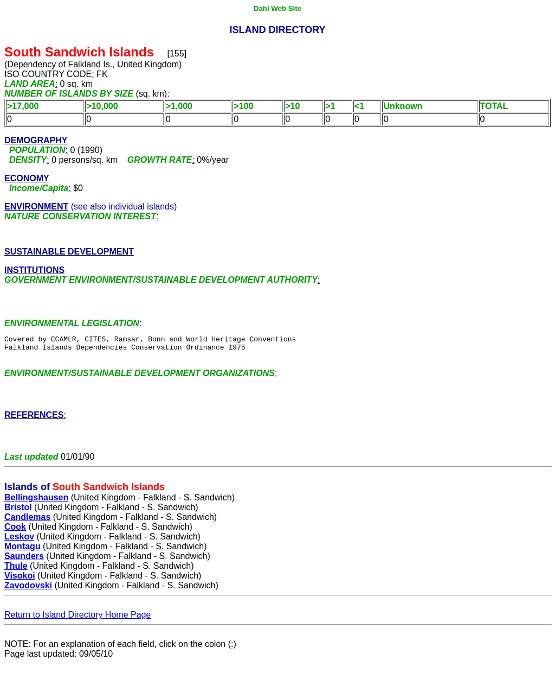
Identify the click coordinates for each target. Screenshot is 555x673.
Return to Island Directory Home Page (77, 624)
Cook (15, 536)
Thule (16, 575)
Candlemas (27, 526)
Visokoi (19, 585)
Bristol (18, 517)
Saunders (24, 565)
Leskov (19, 546)
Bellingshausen (36, 507)
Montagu (22, 556)
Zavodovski (28, 595)
